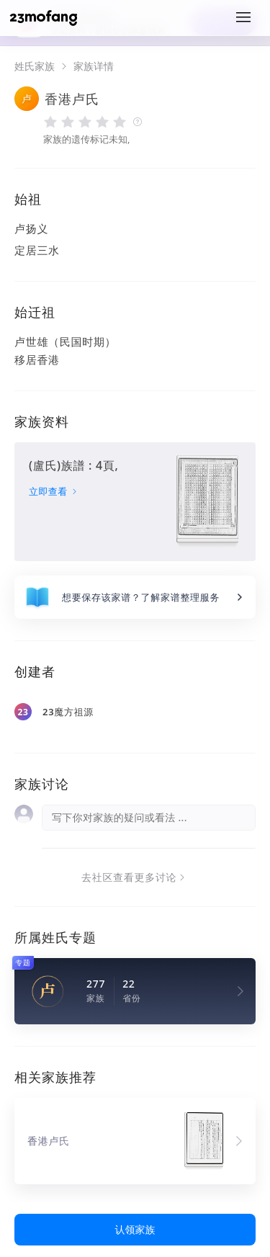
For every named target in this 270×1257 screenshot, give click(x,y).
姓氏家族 (34, 66)
